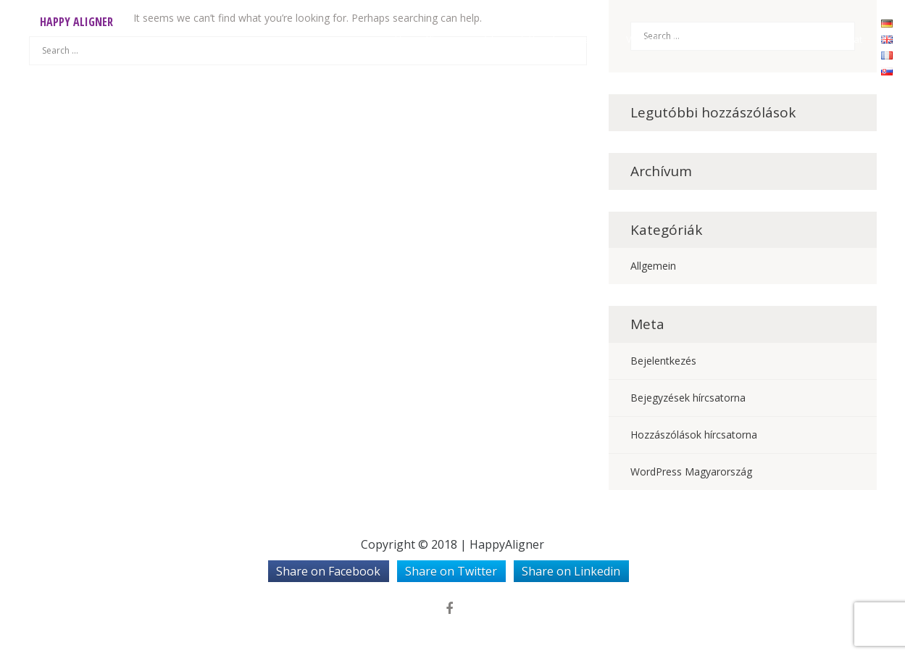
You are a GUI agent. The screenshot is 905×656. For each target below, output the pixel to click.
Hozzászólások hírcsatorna (693, 434)
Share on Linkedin (571, 571)
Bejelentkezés (663, 361)
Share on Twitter (451, 571)
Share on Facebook (328, 571)
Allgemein (653, 266)
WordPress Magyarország (691, 471)
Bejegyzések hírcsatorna (688, 397)
